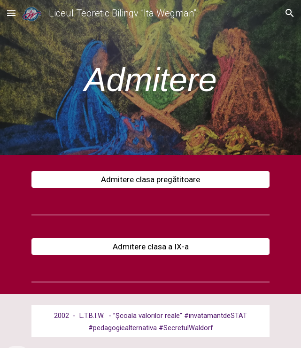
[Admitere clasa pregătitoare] (150, 179)
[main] (150, 79)
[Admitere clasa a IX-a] (150, 246)
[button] (11, 13)
